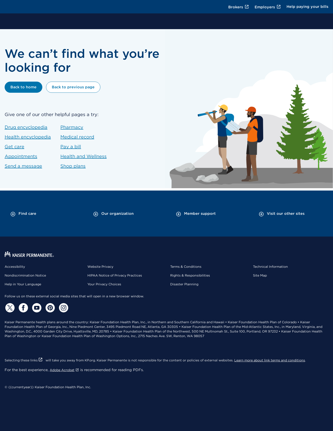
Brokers (238, 7)
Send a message (23, 166)
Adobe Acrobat (64, 370)
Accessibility (15, 266)
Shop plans (73, 166)
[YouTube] (36, 307)
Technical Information (270, 266)
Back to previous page (73, 87)
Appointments (21, 156)
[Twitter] (9, 307)
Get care (14, 146)
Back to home (23, 87)
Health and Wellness (83, 156)
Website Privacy (100, 266)
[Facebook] (22, 307)
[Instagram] (63, 307)
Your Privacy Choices (104, 284)
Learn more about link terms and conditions (269, 360)
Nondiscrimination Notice (25, 275)
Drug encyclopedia (26, 127)
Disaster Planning (184, 284)
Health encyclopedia (28, 137)
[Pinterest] (49, 307)
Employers (268, 7)
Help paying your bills (307, 6)
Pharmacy (71, 127)
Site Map (260, 275)
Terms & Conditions (185, 266)
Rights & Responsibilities (190, 275)
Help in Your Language (23, 284)
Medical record (77, 137)
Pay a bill (70, 146)
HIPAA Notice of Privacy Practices (114, 275)
